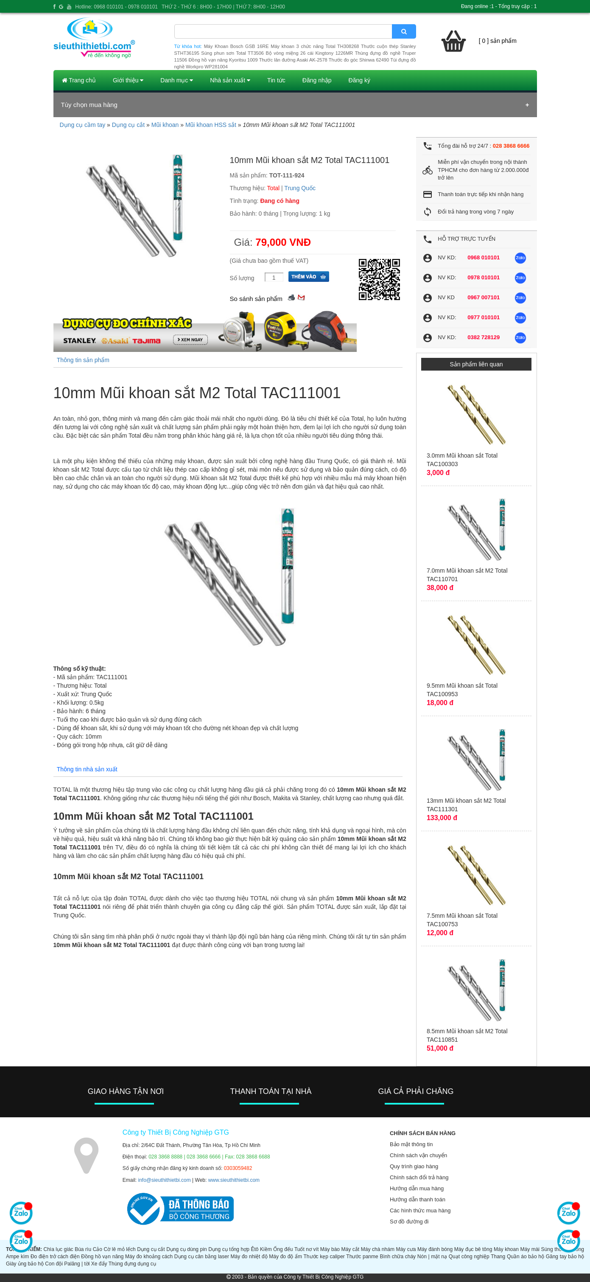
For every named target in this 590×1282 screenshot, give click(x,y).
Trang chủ (79, 80)
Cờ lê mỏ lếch (120, 1249)
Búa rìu (83, 1249)
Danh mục (176, 80)
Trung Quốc (300, 188)
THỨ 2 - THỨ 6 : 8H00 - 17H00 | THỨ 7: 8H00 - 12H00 (223, 7)
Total (273, 188)
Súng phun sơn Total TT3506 (232, 53)
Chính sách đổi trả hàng (419, 1177)
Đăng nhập (317, 80)
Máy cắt (350, 1249)
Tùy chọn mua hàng (89, 104)
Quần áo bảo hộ (525, 1257)
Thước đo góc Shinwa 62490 (359, 59)
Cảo (97, 1249)
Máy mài (530, 1249)
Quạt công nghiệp (469, 1257)
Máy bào (330, 1249)
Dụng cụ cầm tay (83, 124)
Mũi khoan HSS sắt (210, 124)
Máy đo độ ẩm (285, 1257)
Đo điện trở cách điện (55, 1257)
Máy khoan (506, 1249)
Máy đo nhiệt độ (249, 1257)
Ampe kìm (17, 1257)
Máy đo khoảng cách (149, 1257)
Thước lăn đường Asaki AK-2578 (293, 59)
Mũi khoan (165, 124)
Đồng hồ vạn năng (102, 1257)
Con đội (54, 1264)
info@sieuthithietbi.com (164, 1180)
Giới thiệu (128, 80)
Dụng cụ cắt (128, 124)
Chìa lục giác (58, 1249)
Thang (498, 1257)
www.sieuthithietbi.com (234, 1180)
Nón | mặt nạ (432, 1257)
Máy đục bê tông (473, 1249)
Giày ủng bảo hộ (25, 1264)
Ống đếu (283, 1249)
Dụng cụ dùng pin (186, 1249)
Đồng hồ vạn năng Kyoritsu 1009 (222, 59)
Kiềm (266, 1249)
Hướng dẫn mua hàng (417, 1188)
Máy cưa (406, 1249)
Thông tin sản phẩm (83, 360)
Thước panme (362, 1257)
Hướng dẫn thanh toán (417, 1199)
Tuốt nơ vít (306, 1249)
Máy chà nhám (377, 1249)
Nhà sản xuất (230, 80)
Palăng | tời (76, 1264)
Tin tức (276, 80)
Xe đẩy (99, 1264)
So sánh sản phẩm (256, 298)
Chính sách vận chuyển (418, 1155)
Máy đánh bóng (435, 1249)
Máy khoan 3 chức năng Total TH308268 (315, 46)
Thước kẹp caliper (324, 1257)
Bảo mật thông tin (411, 1144)
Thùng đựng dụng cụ (132, 1264)
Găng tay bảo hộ (565, 1257)
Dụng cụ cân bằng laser (201, 1257)
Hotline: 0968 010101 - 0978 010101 (116, 7)
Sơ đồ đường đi (409, 1221)
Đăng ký (359, 80)
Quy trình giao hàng (414, 1166)
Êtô (254, 1249)
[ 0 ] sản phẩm (498, 40)
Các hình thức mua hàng (420, 1210)
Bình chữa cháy (398, 1257)
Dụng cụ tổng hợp (228, 1249)
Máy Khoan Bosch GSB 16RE (236, 46)
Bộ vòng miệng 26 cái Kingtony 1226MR (309, 53)
